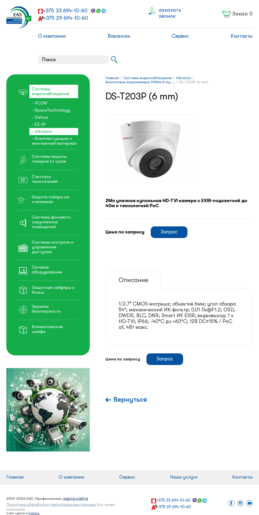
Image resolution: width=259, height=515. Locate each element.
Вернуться (130, 399)
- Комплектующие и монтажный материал (54, 141)
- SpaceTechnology (51, 110)
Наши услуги (184, 477)
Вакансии (119, 36)
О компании (52, 36)
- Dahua (40, 117)
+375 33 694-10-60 (65, 11)
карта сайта (75, 498)
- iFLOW (39, 103)
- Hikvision (42, 131)
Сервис (180, 36)
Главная (15, 477)
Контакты (242, 36)
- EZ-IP (39, 124)
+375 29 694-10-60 (66, 18)
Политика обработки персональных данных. (51, 504)
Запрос (169, 232)
